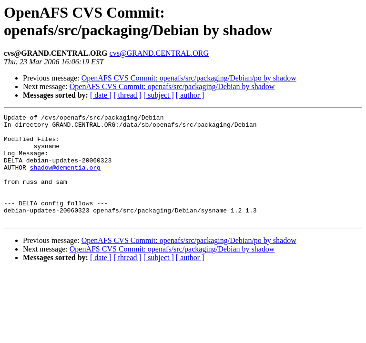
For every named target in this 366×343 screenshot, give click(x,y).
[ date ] (101, 95)
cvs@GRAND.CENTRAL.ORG (159, 53)
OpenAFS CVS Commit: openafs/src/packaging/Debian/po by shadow (188, 78)
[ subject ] (158, 95)
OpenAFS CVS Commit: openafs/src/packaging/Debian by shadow (172, 86)
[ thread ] (127, 95)
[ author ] (190, 95)
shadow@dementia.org (65, 178)
